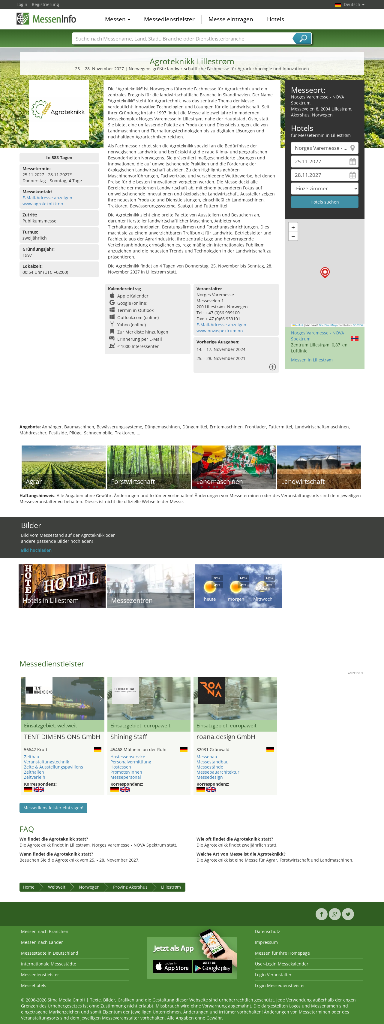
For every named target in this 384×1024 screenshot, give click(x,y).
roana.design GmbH (225, 737)
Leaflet (297, 325)
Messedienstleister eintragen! (53, 808)
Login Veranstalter (273, 974)
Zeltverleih (34, 777)
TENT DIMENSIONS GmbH (62, 737)
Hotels (275, 19)
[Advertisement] (192, 404)
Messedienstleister (169, 19)
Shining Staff (128, 737)
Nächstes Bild (101, 698)
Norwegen (89, 887)
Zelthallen (34, 772)
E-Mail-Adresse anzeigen (47, 198)
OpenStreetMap (328, 325)
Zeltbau (31, 757)
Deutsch (354, 4)
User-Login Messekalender (281, 964)
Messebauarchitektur (217, 772)
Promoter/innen (126, 772)
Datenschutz (267, 931)
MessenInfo (46, 19)
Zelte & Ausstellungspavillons (53, 767)
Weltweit (56, 887)
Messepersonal (125, 777)
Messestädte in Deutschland (49, 953)
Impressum (266, 942)
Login (21, 4)
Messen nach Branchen (44, 931)
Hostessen (120, 767)
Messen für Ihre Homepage (282, 953)
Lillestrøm (171, 887)
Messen (117, 19)
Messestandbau (212, 762)
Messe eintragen (230, 19)
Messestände (209, 767)
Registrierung (45, 4)
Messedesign (209, 777)
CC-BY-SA (358, 325)
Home (28, 887)
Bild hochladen (36, 550)
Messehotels (33, 985)
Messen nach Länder (42, 942)
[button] (325, 273)
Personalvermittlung (130, 762)
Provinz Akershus (130, 887)
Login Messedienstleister (280, 985)
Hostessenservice (127, 757)
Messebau (206, 757)
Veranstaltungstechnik (46, 762)
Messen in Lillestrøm (312, 360)
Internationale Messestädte (48, 964)
